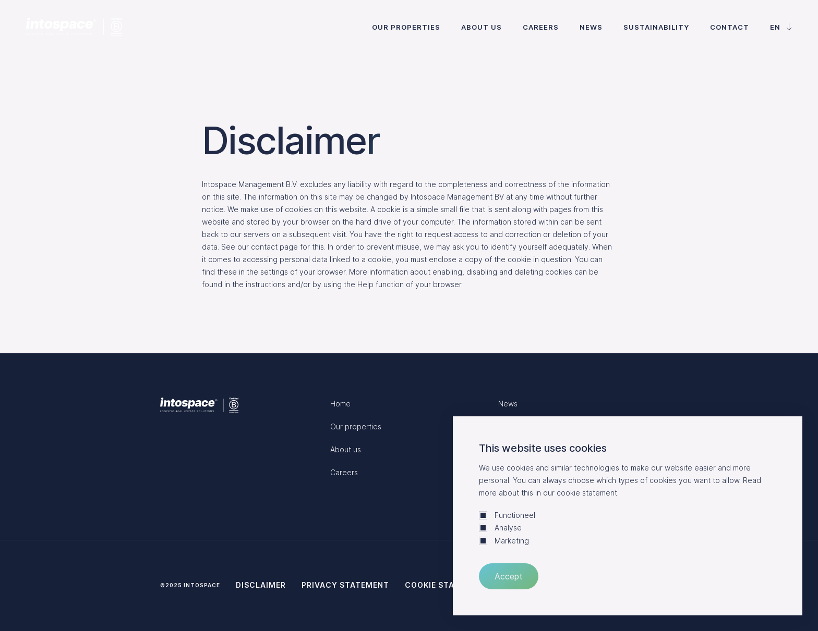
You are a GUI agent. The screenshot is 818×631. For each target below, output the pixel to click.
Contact (729, 27)
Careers (541, 27)
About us (481, 27)
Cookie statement (446, 584)
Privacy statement (345, 584)
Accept (509, 576)
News (591, 27)
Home (340, 403)
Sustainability (656, 27)
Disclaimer (261, 584)
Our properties (406, 27)
